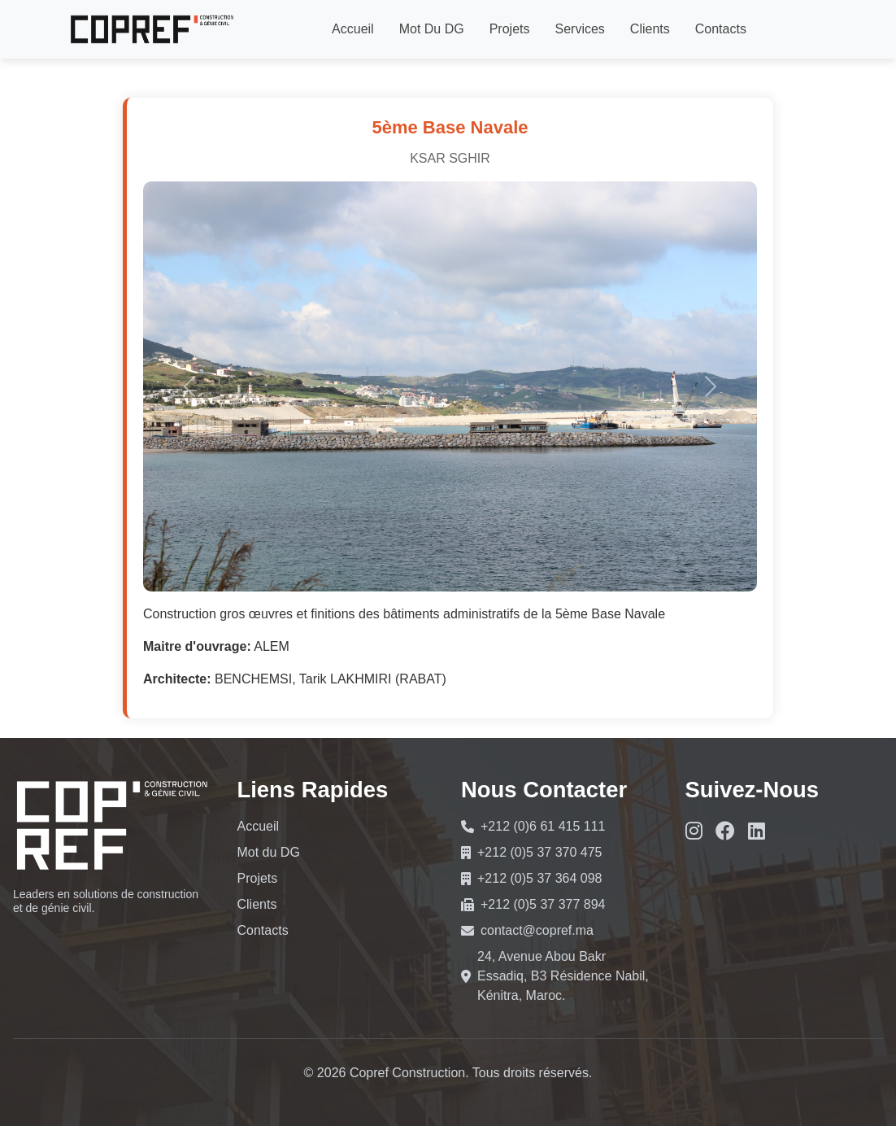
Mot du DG (431, 29)
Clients (650, 29)
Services (579, 29)
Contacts (720, 29)
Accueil (353, 29)
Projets (509, 29)
